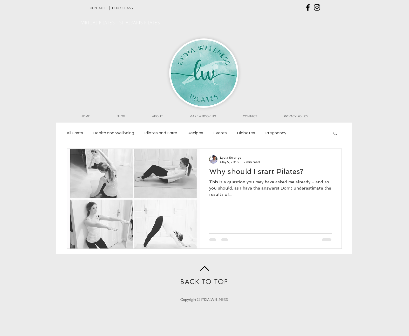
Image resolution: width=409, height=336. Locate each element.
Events (220, 133)
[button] (335, 133)
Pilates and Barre (161, 133)
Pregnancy (275, 133)
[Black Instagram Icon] (317, 7)
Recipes (195, 133)
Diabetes (246, 133)
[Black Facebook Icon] (308, 7)
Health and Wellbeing (113, 133)
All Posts (75, 133)
